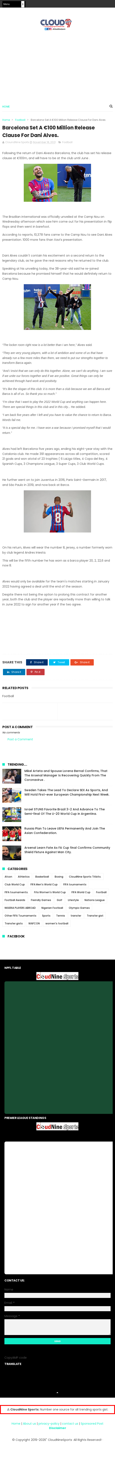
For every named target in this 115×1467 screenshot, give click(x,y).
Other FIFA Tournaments (20, 916)
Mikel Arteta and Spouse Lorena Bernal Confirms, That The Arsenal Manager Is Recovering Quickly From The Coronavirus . (65, 775)
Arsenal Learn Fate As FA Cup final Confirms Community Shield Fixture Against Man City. (67, 850)
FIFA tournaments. (16, 892)
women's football (56, 923)
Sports (46, 916)
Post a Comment (20, 740)
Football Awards (15, 900)
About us (29, 1424)
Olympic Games (79, 908)
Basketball (42, 877)
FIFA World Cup (80, 892)
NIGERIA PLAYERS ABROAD (20, 908)
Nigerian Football (52, 908)
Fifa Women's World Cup (50, 892)
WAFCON (34, 923)
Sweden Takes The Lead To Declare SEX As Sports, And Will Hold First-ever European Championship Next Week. (66, 792)
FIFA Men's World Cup (44, 884)
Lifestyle (73, 900)
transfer (76, 916)
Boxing (59, 877)
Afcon (8, 877)
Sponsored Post (92, 1424)
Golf (59, 900)
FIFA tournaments (74, 884)
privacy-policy (48, 1424)
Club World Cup (15, 884)
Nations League (95, 900)
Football (20, 120)
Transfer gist (95, 916)
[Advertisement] (57, 65)
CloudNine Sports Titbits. (85, 877)
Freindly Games (41, 900)
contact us (70, 1424)
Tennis (60, 916)
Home (6, 107)
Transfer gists (14, 923)
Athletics (24, 877)
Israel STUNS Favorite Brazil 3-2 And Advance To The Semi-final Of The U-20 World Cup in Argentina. (64, 811)
